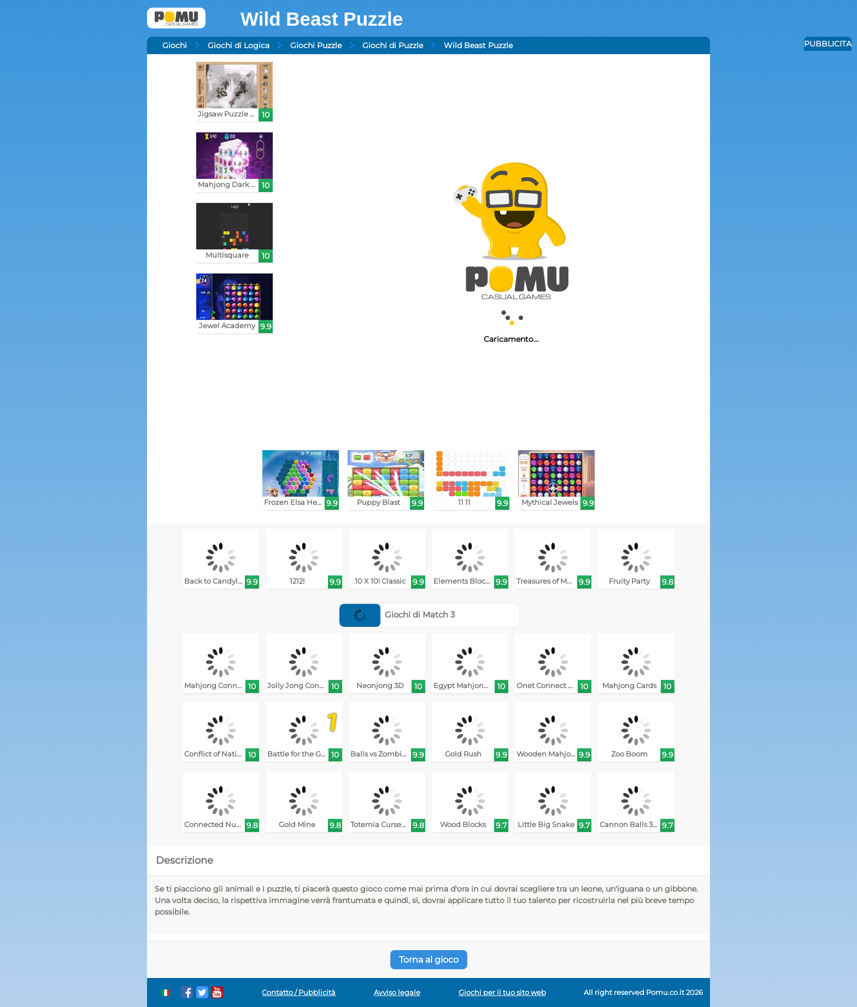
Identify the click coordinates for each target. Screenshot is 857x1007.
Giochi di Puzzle (392, 45)
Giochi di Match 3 (397, 614)
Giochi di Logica (238, 45)
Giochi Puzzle (316, 45)
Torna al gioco (429, 959)
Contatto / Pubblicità (299, 992)
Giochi (174, 45)
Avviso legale (397, 992)
